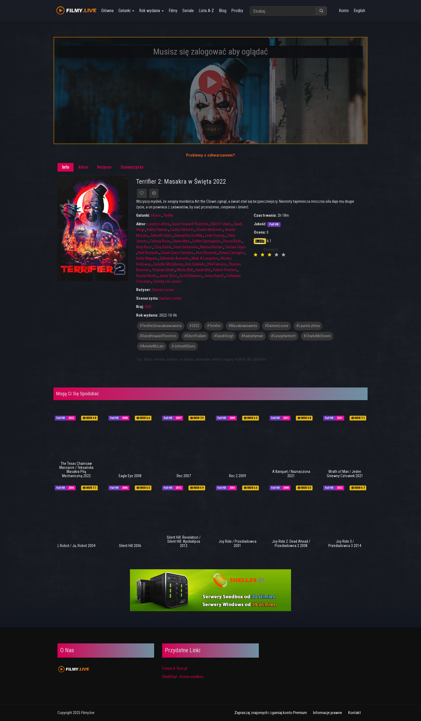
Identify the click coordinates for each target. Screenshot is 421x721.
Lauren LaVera (158, 224)
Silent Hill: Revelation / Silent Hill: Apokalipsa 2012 (184, 541)
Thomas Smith (163, 269)
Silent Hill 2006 (130, 546)
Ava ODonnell (206, 252)
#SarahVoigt (223, 336)
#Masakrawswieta (242, 326)
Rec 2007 (184, 476)
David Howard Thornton (190, 224)
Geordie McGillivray (168, 264)
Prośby (237, 10)
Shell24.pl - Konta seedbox (183, 676)
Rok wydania (151, 10)
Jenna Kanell (213, 275)
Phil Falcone (216, 264)
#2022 (194, 326)
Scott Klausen (190, 275)
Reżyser (104, 167)
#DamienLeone (276, 326)
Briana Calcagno (231, 252)
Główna (107, 10)
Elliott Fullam (221, 224)
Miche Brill (185, 269)
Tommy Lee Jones (167, 281)
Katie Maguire (146, 258)
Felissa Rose (160, 241)
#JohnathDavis (183, 346)
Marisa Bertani (211, 247)
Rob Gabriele (195, 264)
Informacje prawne (327, 712)
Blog (222, 10)
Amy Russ (144, 247)
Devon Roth (232, 241)
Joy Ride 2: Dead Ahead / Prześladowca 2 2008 (291, 543)
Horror (156, 215)
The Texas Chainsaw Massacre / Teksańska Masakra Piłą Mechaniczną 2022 (76, 469)
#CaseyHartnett (283, 336)
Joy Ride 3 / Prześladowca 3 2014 (344, 543)
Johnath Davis (161, 235)
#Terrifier (214, 326)
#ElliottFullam (195, 336)
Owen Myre (181, 241)
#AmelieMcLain (152, 346)
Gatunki (126, 10)
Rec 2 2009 (237, 476)
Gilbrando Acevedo (174, 258)
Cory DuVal (162, 247)
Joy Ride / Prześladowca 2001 (237, 543)
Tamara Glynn (235, 247)
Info (65, 167)
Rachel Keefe (146, 275)
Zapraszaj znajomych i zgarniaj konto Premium (270, 712)
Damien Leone (163, 289)
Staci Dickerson (185, 247)
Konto (344, 10)
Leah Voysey (214, 235)
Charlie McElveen (209, 229)
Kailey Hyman (157, 229)
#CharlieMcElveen (317, 336)
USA (148, 306)
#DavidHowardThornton (158, 336)
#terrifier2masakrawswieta (161, 326)
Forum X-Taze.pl (174, 668)
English (359, 10)
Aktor (83, 167)
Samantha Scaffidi (188, 235)
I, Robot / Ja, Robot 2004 (76, 546)
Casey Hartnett (182, 229)
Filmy (172, 10)
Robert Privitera (225, 269)
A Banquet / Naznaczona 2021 (291, 473)
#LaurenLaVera (308, 326)
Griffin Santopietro (206, 241)
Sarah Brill (202, 269)
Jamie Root (168, 275)
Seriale (187, 10)
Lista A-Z (205, 10)
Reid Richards (148, 252)
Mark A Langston (204, 258)
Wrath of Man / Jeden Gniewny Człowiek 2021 (345, 473)
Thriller (168, 215)
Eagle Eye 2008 (130, 476)
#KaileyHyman (252, 336)
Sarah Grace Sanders (177, 252)
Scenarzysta (132, 167)
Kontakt (354, 712)
